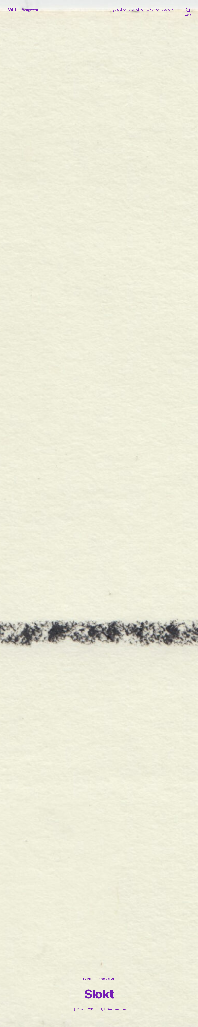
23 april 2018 (86, 1009)
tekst (150, 10)
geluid (117, 10)
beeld (165, 10)
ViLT (12, 9)
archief (134, 10)
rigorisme (106, 979)
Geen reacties (117, 1009)
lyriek (88, 979)
